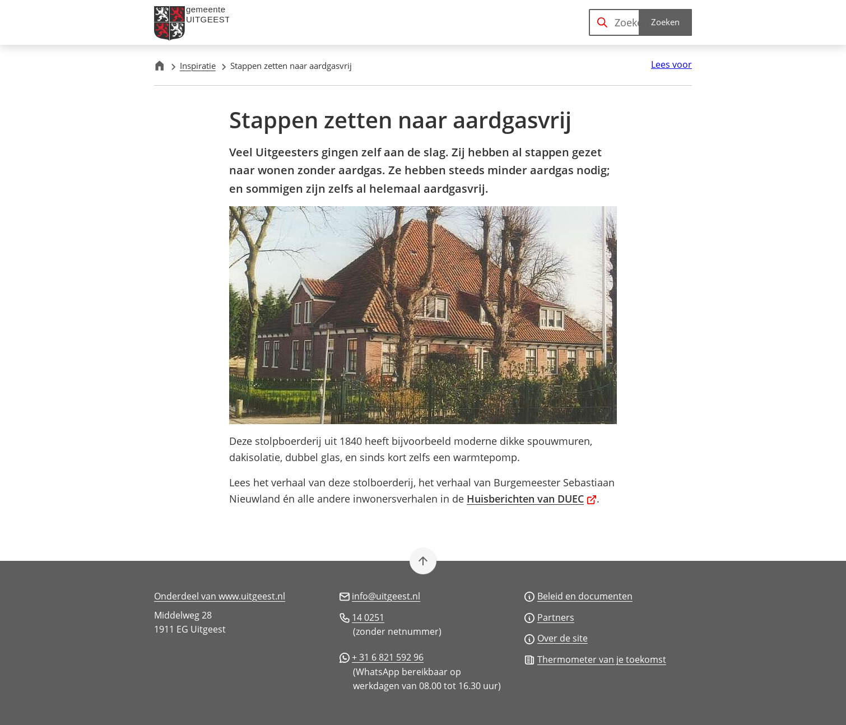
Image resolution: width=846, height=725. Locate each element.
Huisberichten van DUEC (532, 498)
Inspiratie (198, 65)
